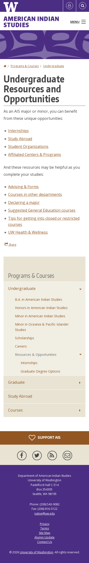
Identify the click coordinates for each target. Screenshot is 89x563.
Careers (21, 346)
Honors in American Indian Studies (41, 307)
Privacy (44, 524)
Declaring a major (24, 202)
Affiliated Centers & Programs (34, 154)
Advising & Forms (23, 186)
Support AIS (45, 437)
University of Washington (36, 552)
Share (10, 244)
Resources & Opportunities (35, 354)
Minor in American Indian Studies (40, 316)
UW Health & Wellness (28, 232)
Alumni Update (44, 537)
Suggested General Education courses (41, 210)
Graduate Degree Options (40, 371)
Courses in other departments (35, 194)
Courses (15, 410)
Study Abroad (20, 138)
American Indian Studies (32, 22)
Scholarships (24, 338)
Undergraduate (53, 66)
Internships (18, 130)
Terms (44, 528)
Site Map (44, 533)
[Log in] (69, 6)
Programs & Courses (25, 66)
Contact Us (44, 542)
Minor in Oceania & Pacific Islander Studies (42, 327)
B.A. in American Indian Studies (38, 299)
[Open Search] (82, 6)
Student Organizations (28, 146)
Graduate (16, 382)
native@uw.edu (44, 513)
